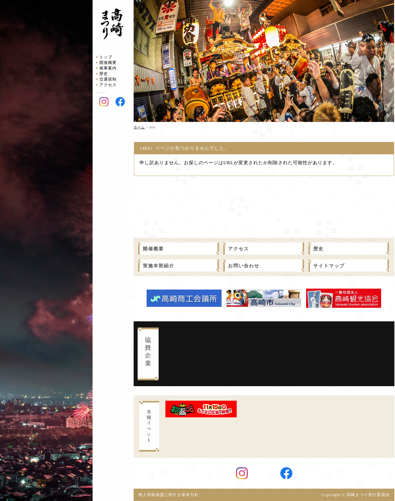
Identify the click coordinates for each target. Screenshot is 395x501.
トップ (105, 57)
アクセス (108, 84)
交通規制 (108, 79)
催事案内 (108, 68)
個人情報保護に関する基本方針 (170, 494)
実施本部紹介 (158, 265)
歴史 (103, 73)
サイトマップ (329, 265)
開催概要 (108, 62)
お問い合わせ (244, 265)
